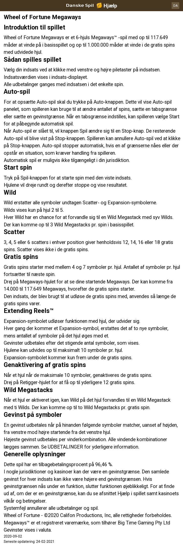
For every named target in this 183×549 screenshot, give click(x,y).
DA (175, 5)
